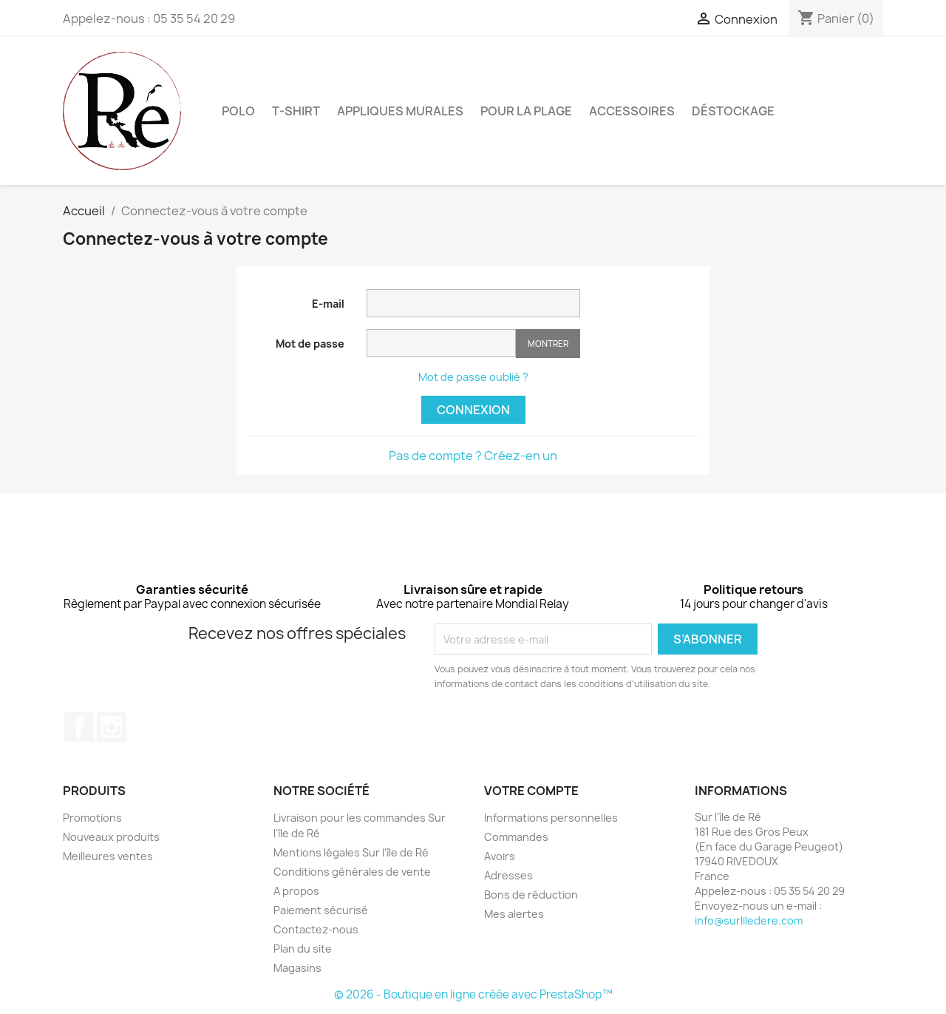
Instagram (111, 727)
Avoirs (499, 856)
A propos (296, 891)
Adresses (508, 875)
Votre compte (531, 791)
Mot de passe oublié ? (473, 377)
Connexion (473, 410)
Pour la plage (526, 111)
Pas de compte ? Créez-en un (473, 455)
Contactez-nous (315, 929)
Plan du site (302, 949)
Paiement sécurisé (320, 910)
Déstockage (733, 111)
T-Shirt (296, 111)
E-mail (328, 304)
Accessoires (632, 111)
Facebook (79, 727)
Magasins (297, 968)
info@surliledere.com (749, 920)
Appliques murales (400, 111)
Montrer (548, 343)
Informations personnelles (551, 818)
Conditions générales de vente (352, 872)
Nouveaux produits (111, 837)
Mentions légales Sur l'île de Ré (351, 852)
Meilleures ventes (108, 856)
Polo (238, 111)
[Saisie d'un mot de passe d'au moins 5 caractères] (441, 343)
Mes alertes (514, 914)
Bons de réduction (531, 895)
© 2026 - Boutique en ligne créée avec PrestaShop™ (473, 994)
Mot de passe (310, 344)
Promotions (92, 818)
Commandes (516, 837)
